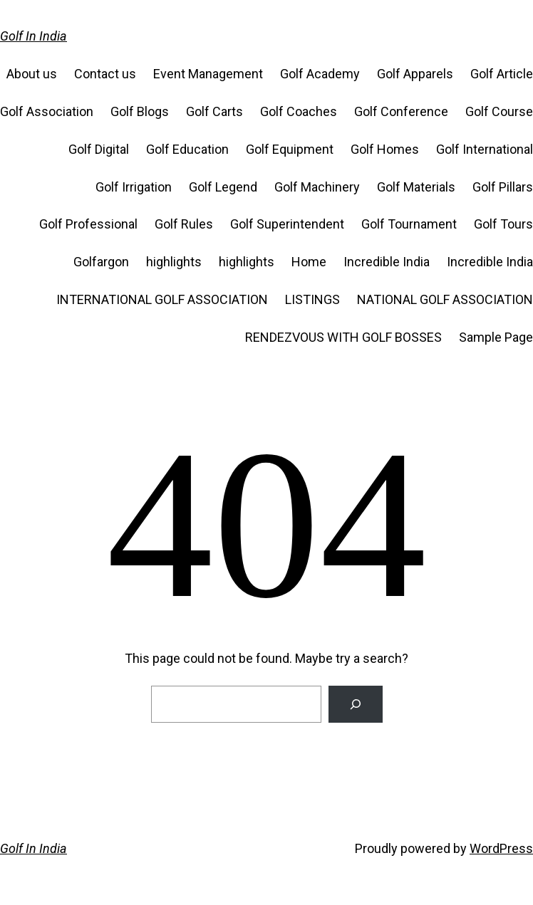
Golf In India (33, 35)
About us (31, 73)
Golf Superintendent (287, 223)
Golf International (484, 149)
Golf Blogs (139, 111)
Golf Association (46, 111)
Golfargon (101, 261)
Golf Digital (98, 149)
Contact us (105, 73)
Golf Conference (401, 111)
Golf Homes (385, 149)
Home (308, 261)
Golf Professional (88, 223)
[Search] (355, 704)
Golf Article (501, 73)
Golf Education (187, 149)
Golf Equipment (289, 149)
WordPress (501, 848)
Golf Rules (184, 223)
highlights (174, 261)
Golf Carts (214, 111)
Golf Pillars (502, 186)
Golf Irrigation (133, 186)
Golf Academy (320, 73)
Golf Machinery (317, 186)
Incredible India (386, 261)
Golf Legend (223, 186)
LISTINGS (312, 299)
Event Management (208, 73)
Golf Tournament (409, 223)
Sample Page (496, 337)
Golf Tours (503, 223)
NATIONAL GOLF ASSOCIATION (445, 299)
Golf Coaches (298, 111)
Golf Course (499, 111)
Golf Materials (416, 186)
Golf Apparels (415, 73)
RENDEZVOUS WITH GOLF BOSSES (343, 337)
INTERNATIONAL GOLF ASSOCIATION (162, 299)
